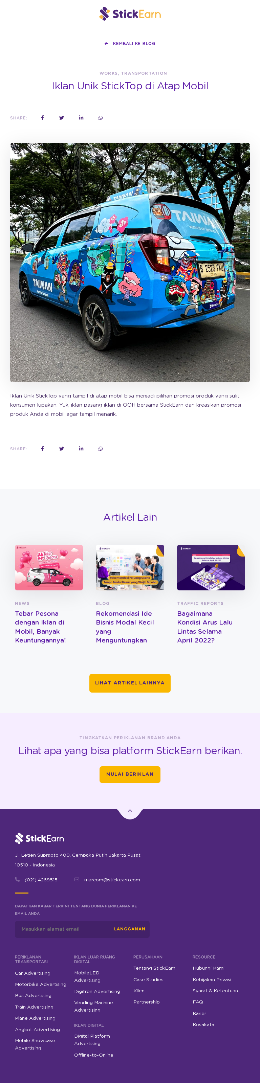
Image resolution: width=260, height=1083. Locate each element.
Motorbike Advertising (40, 984)
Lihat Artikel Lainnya (130, 683)
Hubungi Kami (208, 968)
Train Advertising (34, 1007)
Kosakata (203, 1024)
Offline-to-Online (93, 1055)
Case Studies (148, 979)
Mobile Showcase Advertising (35, 1044)
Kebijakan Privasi (212, 979)
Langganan (130, 929)
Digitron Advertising (97, 991)
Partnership (146, 1002)
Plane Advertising (35, 1018)
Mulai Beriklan (130, 774)
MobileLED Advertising (87, 977)
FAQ (198, 1002)
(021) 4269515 (41, 880)
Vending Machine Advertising (93, 1006)
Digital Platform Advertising (92, 1040)
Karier (199, 1013)
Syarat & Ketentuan (215, 991)
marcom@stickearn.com (112, 880)
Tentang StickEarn (154, 968)
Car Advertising (32, 973)
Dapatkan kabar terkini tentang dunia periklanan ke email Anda (76, 910)
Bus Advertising (33, 995)
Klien (139, 991)
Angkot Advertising (37, 1030)
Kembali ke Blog (130, 44)
